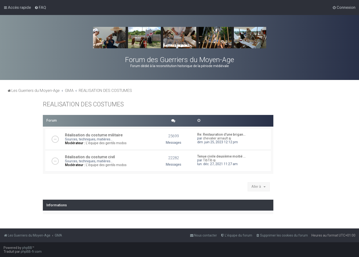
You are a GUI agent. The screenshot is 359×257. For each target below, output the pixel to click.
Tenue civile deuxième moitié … (221, 156)
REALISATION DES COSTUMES (83, 104)
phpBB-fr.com (31, 251)
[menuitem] (40, 7)
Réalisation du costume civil (90, 156)
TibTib (207, 160)
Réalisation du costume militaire (94, 135)
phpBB (27, 248)
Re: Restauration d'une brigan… (221, 134)
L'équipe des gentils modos (106, 143)
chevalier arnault (215, 138)
